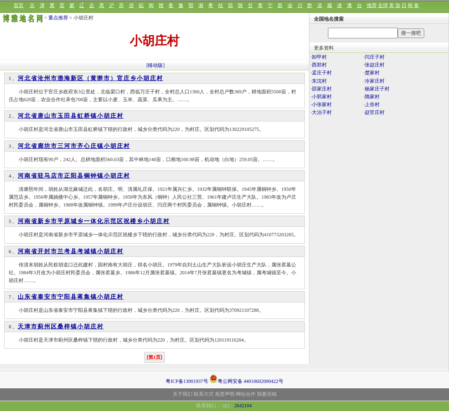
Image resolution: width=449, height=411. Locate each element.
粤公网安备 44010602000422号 (246, 379)
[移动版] (156, 65)
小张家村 (322, 104)
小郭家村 (322, 97)
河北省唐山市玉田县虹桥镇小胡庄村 (71, 116)
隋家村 (372, 97)
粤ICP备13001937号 (187, 381)
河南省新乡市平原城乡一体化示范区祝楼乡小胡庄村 (94, 221)
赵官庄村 (375, 112)
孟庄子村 (322, 73)
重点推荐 (58, 18)
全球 (383, 5)
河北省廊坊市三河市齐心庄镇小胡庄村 (74, 146)
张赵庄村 (375, 65)
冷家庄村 (375, 81)
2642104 (243, 406)
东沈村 (319, 81)
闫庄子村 (375, 57)
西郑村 (319, 65)
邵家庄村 (322, 89)
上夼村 (372, 104)
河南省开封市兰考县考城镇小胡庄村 (71, 251)
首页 (19, 5)
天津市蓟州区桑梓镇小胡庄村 (61, 326)
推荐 (372, 5)
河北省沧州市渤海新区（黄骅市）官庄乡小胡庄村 (90, 78)
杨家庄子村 (377, 89)
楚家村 (372, 73)
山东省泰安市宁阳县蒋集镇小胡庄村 (71, 297)
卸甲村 (319, 57)
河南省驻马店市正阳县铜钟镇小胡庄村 (74, 176)
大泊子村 (322, 112)
